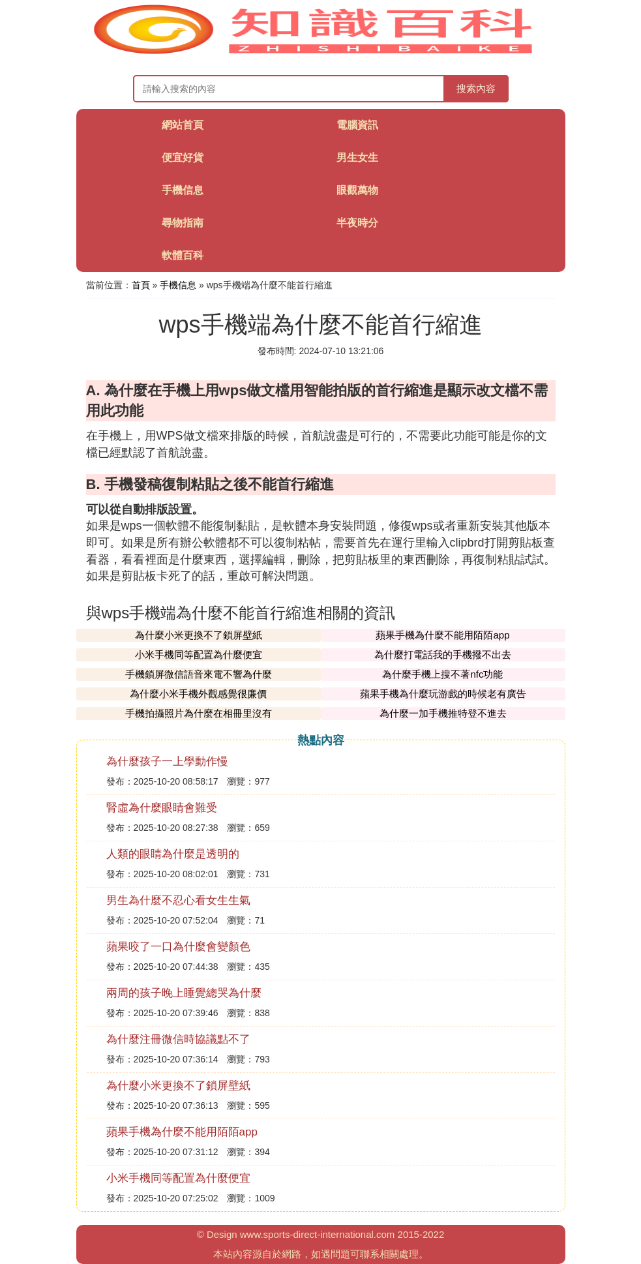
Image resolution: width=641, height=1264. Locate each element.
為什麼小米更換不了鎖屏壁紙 (198, 634)
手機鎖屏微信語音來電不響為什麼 (198, 674)
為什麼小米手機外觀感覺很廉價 (198, 693)
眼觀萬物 (357, 190)
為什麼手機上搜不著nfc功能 (442, 674)
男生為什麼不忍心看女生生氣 (178, 900)
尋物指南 (182, 222)
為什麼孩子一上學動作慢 (167, 761)
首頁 (141, 285)
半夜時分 (357, 222)
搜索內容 (476, 88)
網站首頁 (182, 124)
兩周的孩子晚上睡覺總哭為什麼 (183, 993)
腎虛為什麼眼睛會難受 (161, 808)
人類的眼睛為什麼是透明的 (172, 854)
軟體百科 (182, 255)
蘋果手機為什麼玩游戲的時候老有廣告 (443, 693)
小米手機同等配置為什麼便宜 (198, 654)
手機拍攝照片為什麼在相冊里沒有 (198, 713)
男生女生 (357, 157)
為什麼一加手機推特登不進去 (443, 713)
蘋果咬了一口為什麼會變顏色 (178, 946)
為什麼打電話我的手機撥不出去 (442, 654)
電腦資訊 (357, 124)
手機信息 (182, 190)
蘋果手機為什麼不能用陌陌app (442, 634)
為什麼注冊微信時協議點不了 (178, 1039)
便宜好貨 (182, 157)
